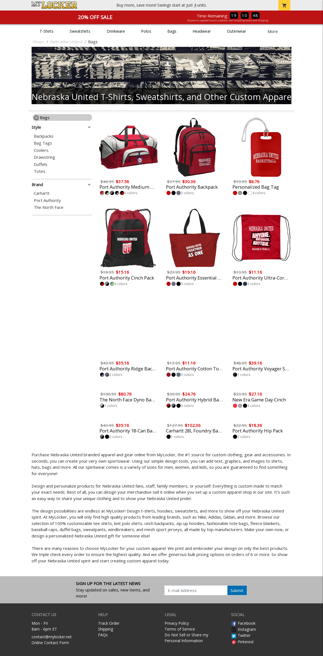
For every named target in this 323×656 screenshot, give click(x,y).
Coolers (41, 150)
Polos (146, 31)
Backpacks (43, 136)
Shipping (105, 629)
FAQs (103, 634)
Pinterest (242, 641)
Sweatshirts (80, 31)
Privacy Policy (177, 623)
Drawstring (44, 157)
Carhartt (42, 193)
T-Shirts (46, 31)
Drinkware (116, 31)
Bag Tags (43, 143)
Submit (236, 590)
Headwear (202, 31)
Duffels (40, 164)
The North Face (48, 207)
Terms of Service (180, 629)
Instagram (243, 629)
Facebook (243, 623)
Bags (171, 31)
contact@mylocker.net (52, 636)
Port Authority (47, 200)
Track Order (108, 623)
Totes (39, 171)
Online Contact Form (50, 642)
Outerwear (236, 31)
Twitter (240, 635)
